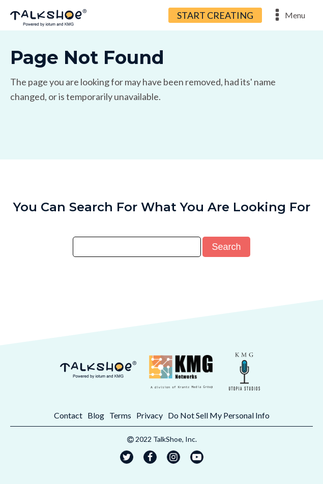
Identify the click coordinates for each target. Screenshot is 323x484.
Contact (68, 415)
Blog (95, 415)
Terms (120, 415)
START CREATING (215, 15)
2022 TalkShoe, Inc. (166, 439)
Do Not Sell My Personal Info (219, 415)
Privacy (149, 415)
